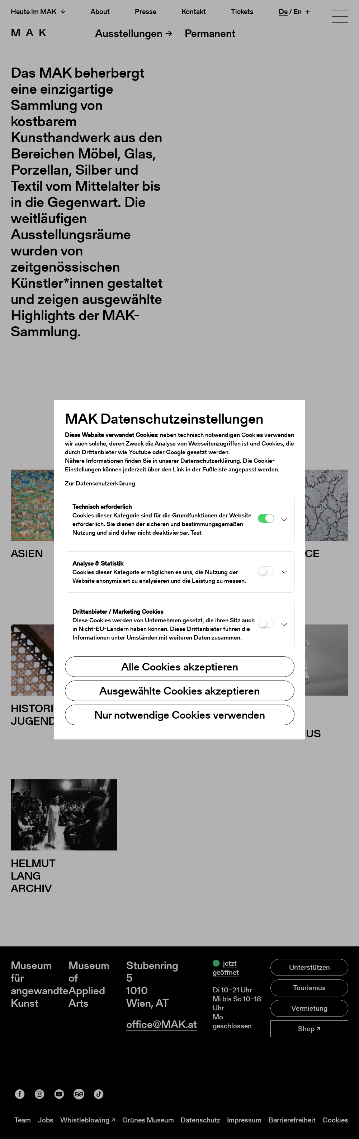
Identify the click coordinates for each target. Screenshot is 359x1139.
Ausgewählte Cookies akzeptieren (179, 690)
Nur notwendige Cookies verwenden (179, 714)
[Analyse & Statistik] (266, 570)
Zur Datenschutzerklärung (100, 483)
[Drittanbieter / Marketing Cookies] (266, 623)
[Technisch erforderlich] (266, 518)
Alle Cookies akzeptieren (179, 666)
